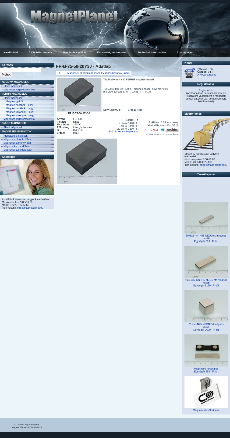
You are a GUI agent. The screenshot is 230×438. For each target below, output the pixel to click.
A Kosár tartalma (206, 74)
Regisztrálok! (206, 90)
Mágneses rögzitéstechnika (19, 89)
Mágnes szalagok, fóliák (17, 139)
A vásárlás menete (40, 52)
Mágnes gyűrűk (14, 101)
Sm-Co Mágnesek (14, 123)
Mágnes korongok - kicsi (20, 111)
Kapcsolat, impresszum (112, 52)
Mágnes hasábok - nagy (19, 108)
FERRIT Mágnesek (14, 93)
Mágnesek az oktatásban (18, 149)
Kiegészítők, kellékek (16, 135)
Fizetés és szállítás (75, 52)
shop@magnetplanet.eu (213, 164)
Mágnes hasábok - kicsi (19, 104)
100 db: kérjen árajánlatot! (123, 131)
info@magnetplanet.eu (30, 207)
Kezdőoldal (11, 52)
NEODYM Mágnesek (15, 81)
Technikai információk (152, 52)
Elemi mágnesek (13, 86)
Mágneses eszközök (17, 131)
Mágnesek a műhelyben (17, 142)
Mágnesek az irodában (16, 146)
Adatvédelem (185, 52)
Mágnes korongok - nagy (20, 115)
